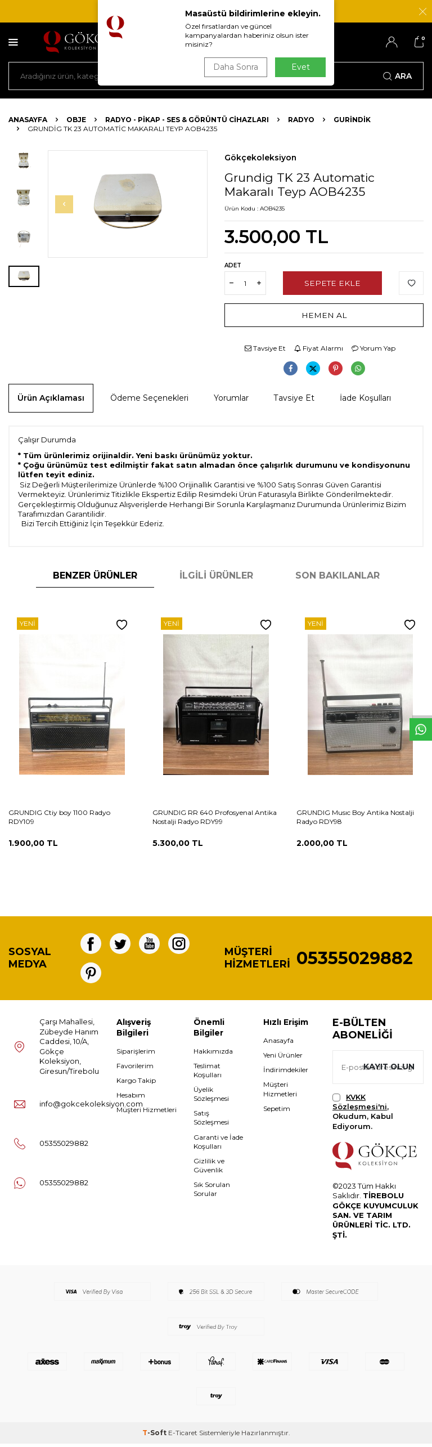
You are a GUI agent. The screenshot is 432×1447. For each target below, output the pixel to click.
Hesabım (130, 1098)
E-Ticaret (182, 1436)
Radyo (301, 119)
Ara (397, 76)
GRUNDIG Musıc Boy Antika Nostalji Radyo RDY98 (355, 817)
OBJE (76, 119)
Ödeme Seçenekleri (149, 398)
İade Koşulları (365, 398)
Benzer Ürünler (95, 575)
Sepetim (276, 1111)
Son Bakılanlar (337, 575)
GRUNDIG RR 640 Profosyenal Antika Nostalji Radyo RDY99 (214, 817)
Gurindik (352, 119)
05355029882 (354, 959)
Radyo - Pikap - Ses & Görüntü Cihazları (187, 119)
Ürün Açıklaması (50, 398)
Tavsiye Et (265, 348)
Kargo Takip (136, 1083)
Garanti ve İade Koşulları (218, 1144)
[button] (66, 204)
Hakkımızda (213, 1054)
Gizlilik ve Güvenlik (209, 1168)
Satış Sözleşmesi (211, 1121)
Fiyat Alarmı (318, 348)
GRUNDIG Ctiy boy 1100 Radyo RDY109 (59, 817)
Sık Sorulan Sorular (212, 1192)
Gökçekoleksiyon (260, 158)
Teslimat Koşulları (208, 1073)
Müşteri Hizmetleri (146, 1113)
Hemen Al (324, 315)
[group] (127, 204)
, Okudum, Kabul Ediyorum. (362, 1114)
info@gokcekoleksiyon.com (91, 1107)
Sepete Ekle (332, 283)
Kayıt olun (388, 1070)
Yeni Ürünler (283, 1058)
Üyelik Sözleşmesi (211, 1097)
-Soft (155, 1436)
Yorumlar (231, 398)
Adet (232, 265)
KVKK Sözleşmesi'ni (359, 1104)
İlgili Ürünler (216, 575)
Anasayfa (27, 119)
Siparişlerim (135, 1054)
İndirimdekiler (285, 1073)
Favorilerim (135, 1069)
